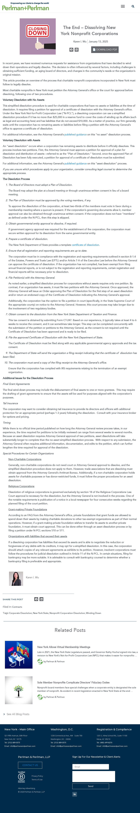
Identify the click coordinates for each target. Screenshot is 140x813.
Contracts (17, 607)
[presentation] (93, 776)
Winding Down (93, 613)
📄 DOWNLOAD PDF (105, 49)
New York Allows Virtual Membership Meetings (63, 647)
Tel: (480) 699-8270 (104, 742)
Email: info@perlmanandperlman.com (20, 746)
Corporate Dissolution (20, 613)
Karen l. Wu (32, 577)
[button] (123, 6)
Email (75, 762)
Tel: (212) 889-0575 (12, 742)
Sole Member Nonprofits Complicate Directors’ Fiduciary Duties (73, 682)
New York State (41, 613)
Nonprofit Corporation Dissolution (67, 613)
